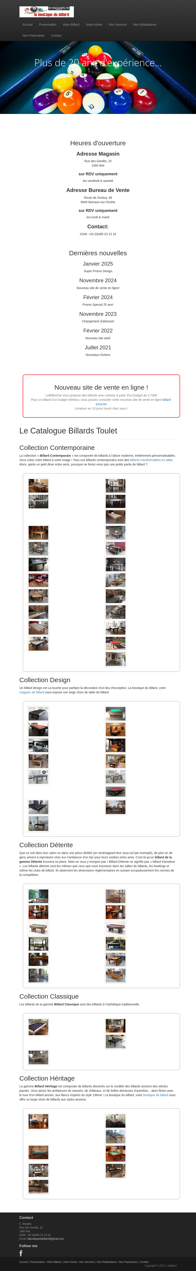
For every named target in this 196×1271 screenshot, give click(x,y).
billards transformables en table (151, 460)
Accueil (28, 24)
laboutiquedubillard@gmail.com (45, 1238)
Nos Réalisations (145, 24)
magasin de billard (31, 692)
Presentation (47, 24)
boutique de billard (155, 1095)
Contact (56, 35)
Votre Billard (71, 24)
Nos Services (118, 24)
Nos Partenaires (34, 35)
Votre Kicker (94, 24)
